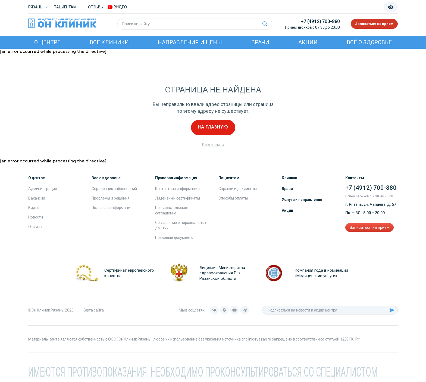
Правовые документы (174, 237)
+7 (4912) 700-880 (314, 21)
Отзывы (96, 7)
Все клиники (109, 42)
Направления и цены (190, 42)
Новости (35, 217)
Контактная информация (177, 189)
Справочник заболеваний (114, 189)
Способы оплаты (233, 198)
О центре (47, 42)
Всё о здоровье (369, 42)
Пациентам (65, 7)
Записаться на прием (371, 23)
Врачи (260, 42)
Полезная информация (112, 208)
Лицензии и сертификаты (177, 198)
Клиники (289, 178)
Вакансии (36, 198)
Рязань (35, 7)
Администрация (42, 189)
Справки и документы (237, 189)
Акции (308, 42)
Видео (33, 208)
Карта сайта (213, 144)
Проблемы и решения (110, 198)
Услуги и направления (302, 199)
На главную (213, 127)
